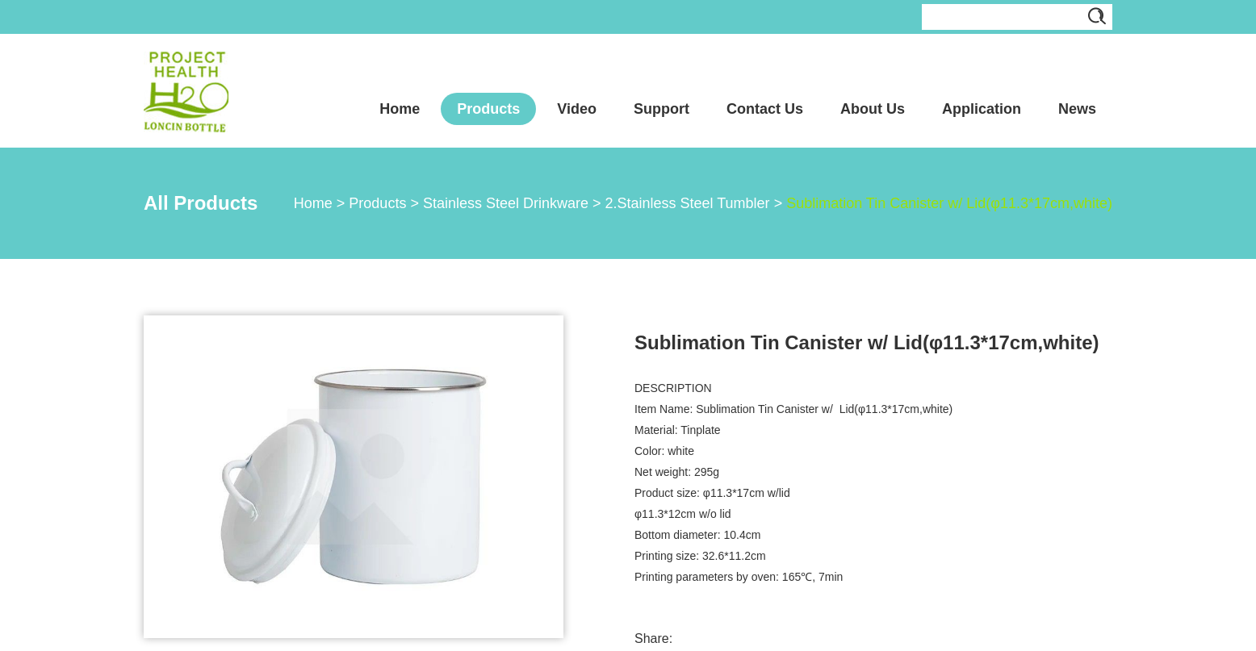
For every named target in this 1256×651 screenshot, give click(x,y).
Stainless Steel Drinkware (505, 203)
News (1077, 109)
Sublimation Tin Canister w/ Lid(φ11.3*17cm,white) (949, 203)
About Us (872, 109)
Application (981, 109)
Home (399, 109)
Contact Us (764, 109)
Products (488, 109)
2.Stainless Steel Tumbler (687, 203)
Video (577, 109)
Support (661, 109)
